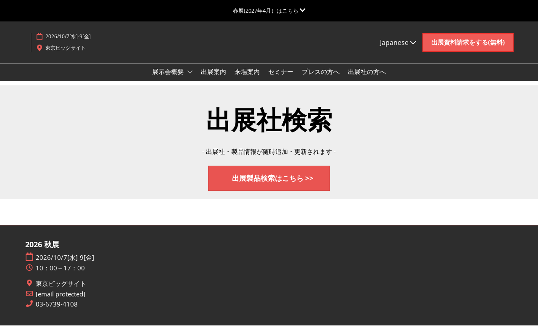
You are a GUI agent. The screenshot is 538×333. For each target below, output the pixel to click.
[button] (468, 50)
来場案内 (247, 79)
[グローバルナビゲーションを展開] (269, 10)
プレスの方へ (321, 79)
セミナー (280, 79)
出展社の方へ (367, 79)
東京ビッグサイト (61, 291)
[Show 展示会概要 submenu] (190, 80)
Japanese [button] (398, 50)
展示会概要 (168, 79)
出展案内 (213, 79)
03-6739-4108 (57, 312)
